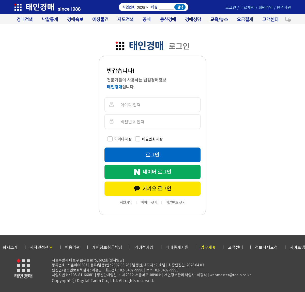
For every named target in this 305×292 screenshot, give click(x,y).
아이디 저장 (123, 138)
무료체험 (247, 7)
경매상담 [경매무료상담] (193, 19)
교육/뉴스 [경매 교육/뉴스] (219, 19)
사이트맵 (297, 247)
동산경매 (168, 19)
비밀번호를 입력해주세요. (111, 121)
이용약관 (72, 247)
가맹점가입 (144, 247)
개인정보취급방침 (107, 247)
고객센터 (270, 19)
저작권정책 (41, 247)
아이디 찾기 (149, 202)
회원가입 (265, 7)
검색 (180, 6)
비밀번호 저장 (152, 138)
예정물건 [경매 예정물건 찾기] (100, 19)
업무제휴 (208, 247)
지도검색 (125, 19)
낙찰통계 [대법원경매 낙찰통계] (50, 19)
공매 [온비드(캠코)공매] (147, 19)
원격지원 (284, 7)
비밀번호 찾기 (176, 202)
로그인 (230, 7)
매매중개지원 (177, 247)
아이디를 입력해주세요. (111, 104)
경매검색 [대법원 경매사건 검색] (25, 19)
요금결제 (245, 19)
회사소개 (10, 247)
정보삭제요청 (266, 247)
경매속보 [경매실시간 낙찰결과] (75, 19)
